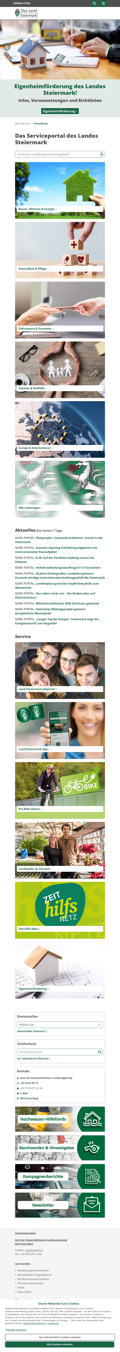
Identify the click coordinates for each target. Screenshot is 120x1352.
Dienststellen (27, 1016)
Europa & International (34, 448)
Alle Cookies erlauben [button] (60, 1344)
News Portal (24, 1292)
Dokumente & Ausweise (35, 328)
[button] (15, 1329)
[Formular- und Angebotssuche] (60, 154)
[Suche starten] (102, 154)
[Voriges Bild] (6, 68)
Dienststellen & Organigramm (34, 1274)
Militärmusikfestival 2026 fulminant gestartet (57, 603)
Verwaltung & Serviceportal (33, 1270)
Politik (20, 1287)
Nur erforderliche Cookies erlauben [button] (60, 1337)
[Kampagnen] (60, 1176)
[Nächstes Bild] (113, 68)
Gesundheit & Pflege (32, 269)
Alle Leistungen (29, 508)
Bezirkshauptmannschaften (33, 1279)
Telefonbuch (26, 1044)
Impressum (53, 1323)
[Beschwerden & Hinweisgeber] (60, 1147)
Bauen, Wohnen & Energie (36, 209)
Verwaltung (39, 123)
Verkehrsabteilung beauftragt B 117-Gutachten (58, 568)
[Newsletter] (60, 1205)
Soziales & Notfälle (31, 388)
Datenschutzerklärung (34, 1323)
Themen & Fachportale (30, 1283)
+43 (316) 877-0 (34, 1250)
